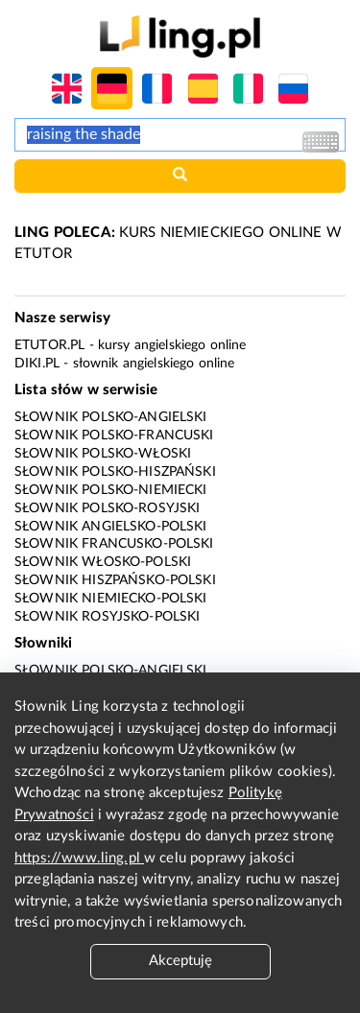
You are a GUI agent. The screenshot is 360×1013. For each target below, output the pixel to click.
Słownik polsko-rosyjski (107, 508)
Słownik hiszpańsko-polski (115, 580)
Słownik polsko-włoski (102, 453)
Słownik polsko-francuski (114, 435)
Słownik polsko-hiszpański (115, 472)
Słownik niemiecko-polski (110, 598)
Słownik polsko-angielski (110, 417)
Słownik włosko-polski (102, 562)
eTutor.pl (49, 345)
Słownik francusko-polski (114, 544)
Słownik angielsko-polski (110, 526)
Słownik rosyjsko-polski (107, 617)
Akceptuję (180, 961)
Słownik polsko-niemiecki (110, 490)
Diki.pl (37, 363)
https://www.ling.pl (79, 858)
